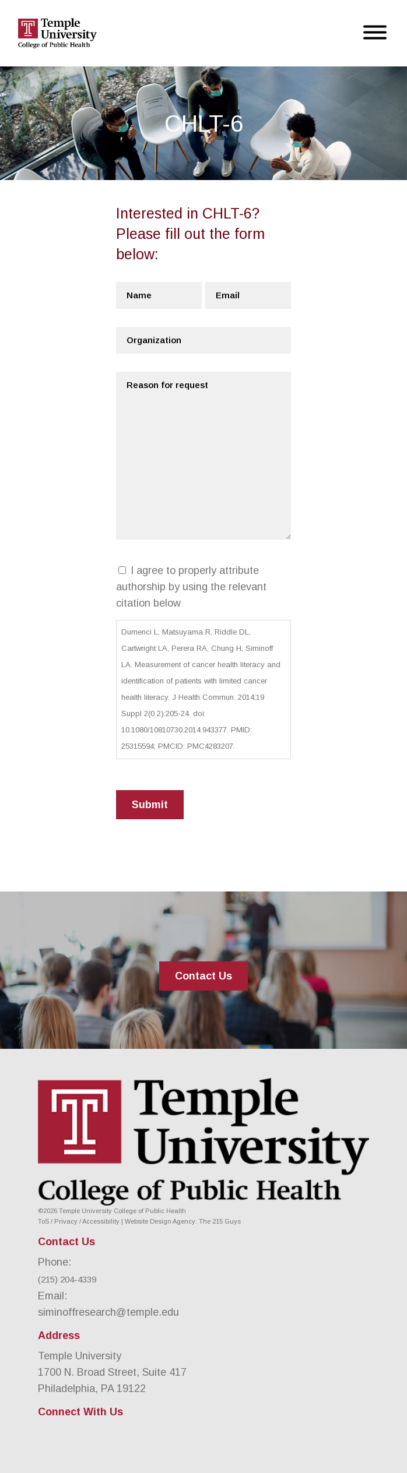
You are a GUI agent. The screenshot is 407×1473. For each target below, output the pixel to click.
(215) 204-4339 (67, 1279)
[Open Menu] (375, 33)
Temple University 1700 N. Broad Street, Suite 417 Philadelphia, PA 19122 (112, 1372)
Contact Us (203, 976)
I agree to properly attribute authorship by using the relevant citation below (191, 587)
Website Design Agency (160, 1221)
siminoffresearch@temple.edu (108, 1312)
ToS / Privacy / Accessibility (79, 1221)
